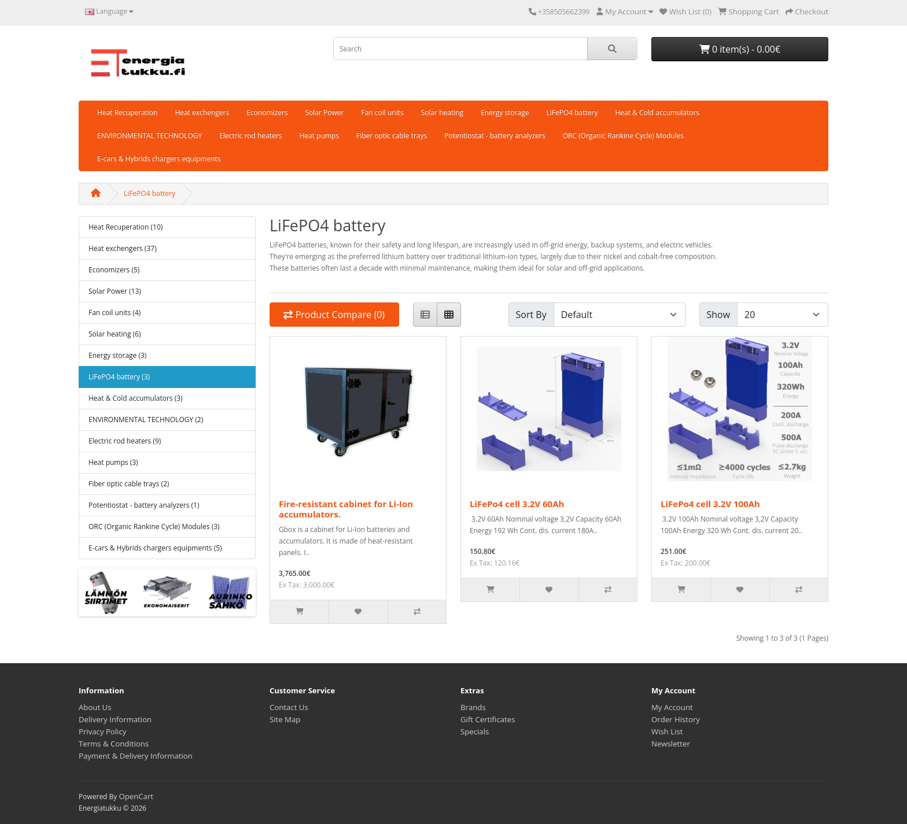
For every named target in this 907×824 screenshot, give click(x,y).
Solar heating (442, 112)
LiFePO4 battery (572, 112)
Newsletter (670, 743)
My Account (672, 707)
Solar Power (324, 112)
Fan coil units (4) (115, 312)
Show (719, 314)
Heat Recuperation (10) (126, 227)
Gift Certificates (487, 719)
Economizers (266, 112)
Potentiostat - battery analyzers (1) (144, 505)
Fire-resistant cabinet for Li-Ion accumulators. (346, 509)
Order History (675, 719)
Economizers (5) (114, 270)
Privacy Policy (102, 731)
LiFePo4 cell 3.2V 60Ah (517, 503)
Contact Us (289, 707)
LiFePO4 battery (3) (119, 377)
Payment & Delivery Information (136, 756)
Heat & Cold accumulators (657, 112)
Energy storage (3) (117, 355)
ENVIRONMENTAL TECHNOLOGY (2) (146, 419)
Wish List (667, 731)
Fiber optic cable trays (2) (129, 484)
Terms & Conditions (114, 743)
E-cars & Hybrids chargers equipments (159, 159)
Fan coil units (382, 112)
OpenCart (136, 796)
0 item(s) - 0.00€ (739, 49)
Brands (473, 707)
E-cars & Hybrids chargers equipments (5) (155, 548)
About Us (95, 707)
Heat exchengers (202, 112)
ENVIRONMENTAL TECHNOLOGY (149, 136)
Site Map (285, 719)
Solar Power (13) (115, 291)
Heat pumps (319, 136)
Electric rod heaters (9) (125, 441)
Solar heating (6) (115, 334)
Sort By (531, 314)
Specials (474, 731)
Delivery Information (115, 719)
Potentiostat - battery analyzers (494, 136)
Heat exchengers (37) (123, 248)
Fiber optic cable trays (391, 136)
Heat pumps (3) (113, 462)
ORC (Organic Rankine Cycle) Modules (623, 136)
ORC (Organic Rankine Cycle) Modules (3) (154, 526)
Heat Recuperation (127, 112)
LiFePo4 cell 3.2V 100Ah (710, 503)
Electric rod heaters (250, 136)
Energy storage (505, 112)
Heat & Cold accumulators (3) (136, 398)
